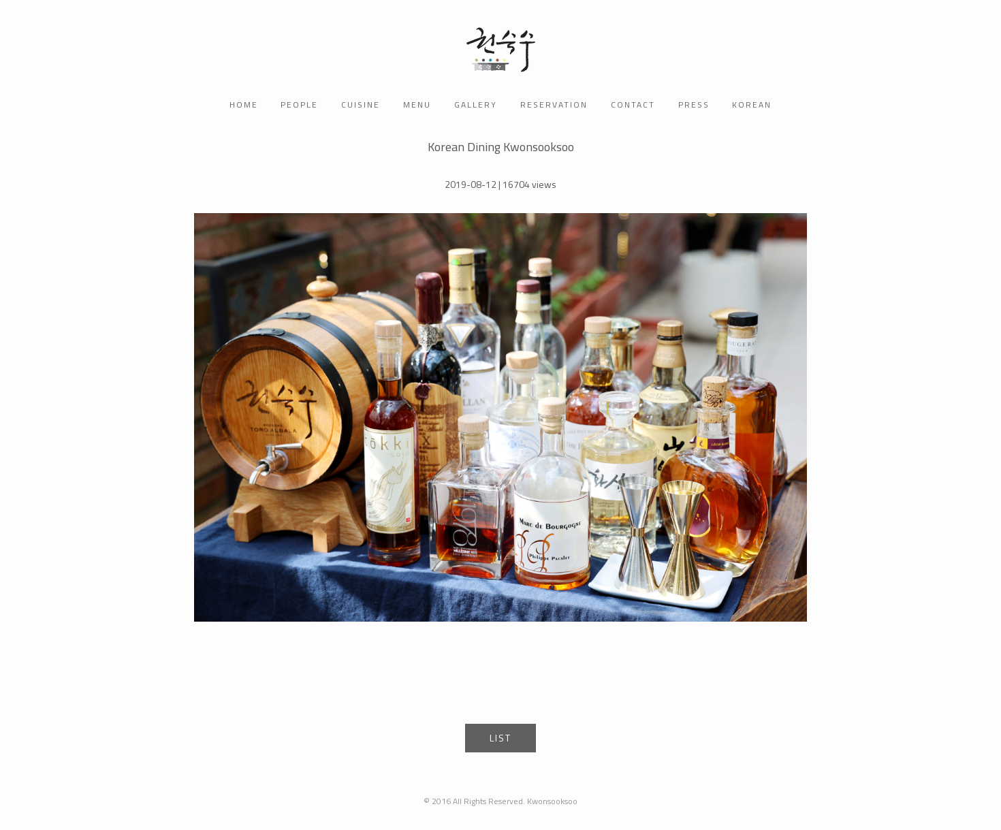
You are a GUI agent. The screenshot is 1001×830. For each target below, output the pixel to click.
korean (752, 104)
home (243, 104)
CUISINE (360, 104)
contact (633, 104)
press (694, 104)
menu (417, 104)
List (500, 738)
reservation (554, 104)
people (299, 104)
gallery (475, 104)
